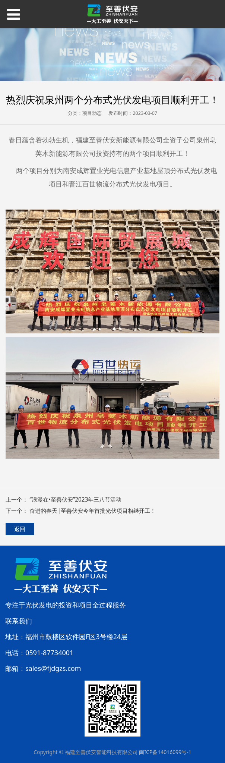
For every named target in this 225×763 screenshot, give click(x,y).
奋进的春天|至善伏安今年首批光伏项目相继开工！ (92, 511)
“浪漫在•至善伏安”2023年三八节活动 (75, 499)
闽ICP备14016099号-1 (165, 752)
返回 (19, 529)
